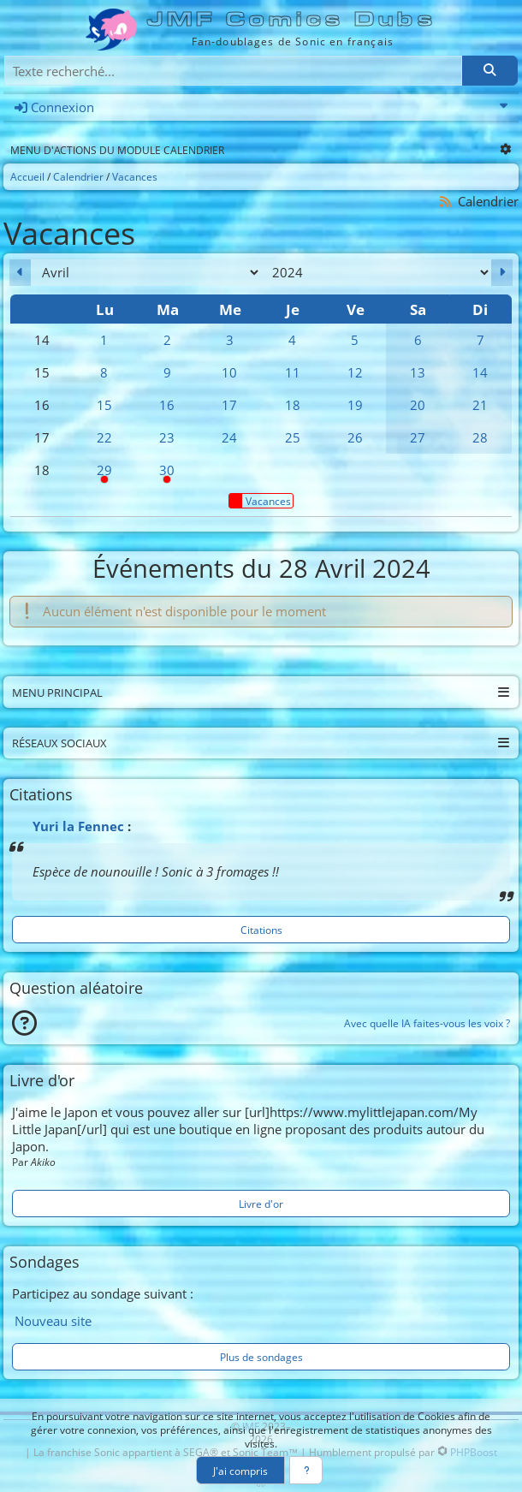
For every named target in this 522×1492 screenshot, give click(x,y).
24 (229, 437)
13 (417, 372)
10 (229, 372)
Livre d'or (261, 1203)
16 (167, 404)
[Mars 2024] (20, 272)
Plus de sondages (261, 1357)
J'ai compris (240, 1470)
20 (417, 404)
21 (480, 404)
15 (104, 404)
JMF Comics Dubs (292, 19)
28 (480, 437)
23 (167, 437)
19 (355, 404)
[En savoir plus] (306, 1470)
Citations (261, 929)
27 (417, 437)
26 (355, 437)
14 (480, 372)
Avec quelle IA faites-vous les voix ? (427, 1023)
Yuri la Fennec (78, 826)
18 (292, 404)
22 (104, 437)
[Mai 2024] (502, 272)
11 (292, 372)
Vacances (260, 501)
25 (292, 437)
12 (355, 372)
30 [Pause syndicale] (167, 473)
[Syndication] (445, 201)
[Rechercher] (489, 71)
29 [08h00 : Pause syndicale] (104, 473)
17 (229, 404)
